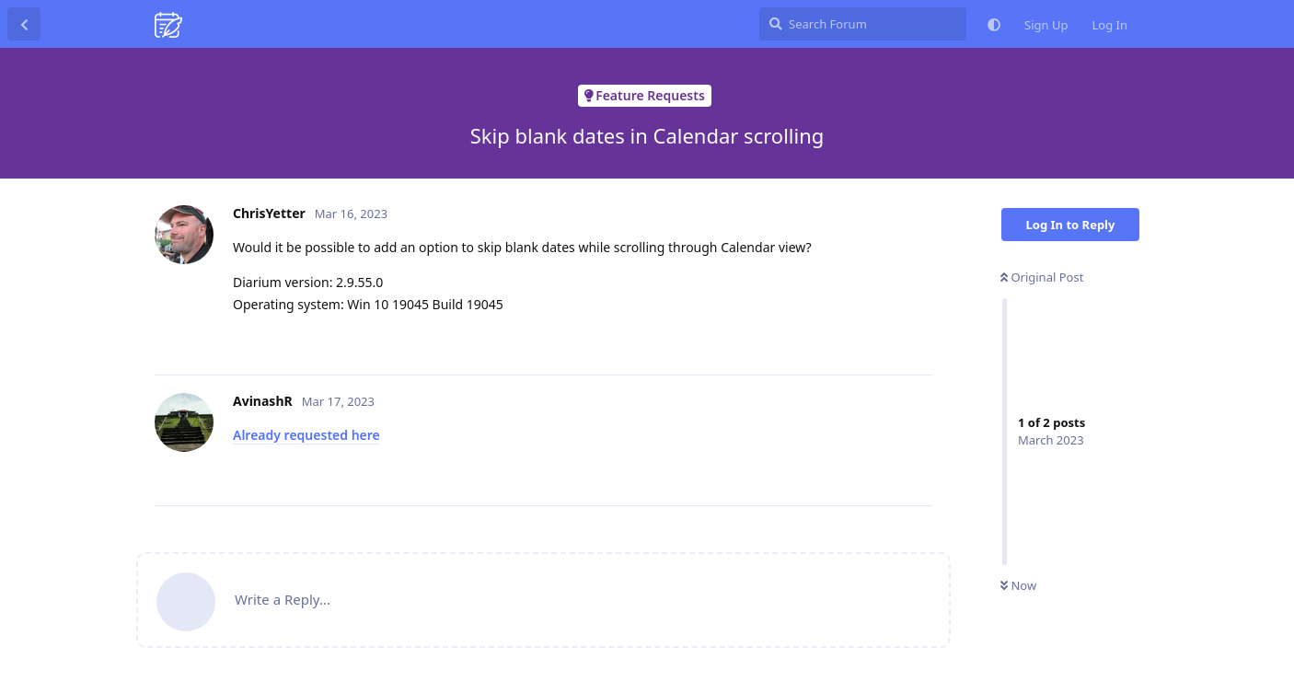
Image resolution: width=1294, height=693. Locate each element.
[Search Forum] (862, 23)
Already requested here (306, 435)
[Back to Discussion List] (23, 23)
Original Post (1041, 277)
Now (1018, 585)
